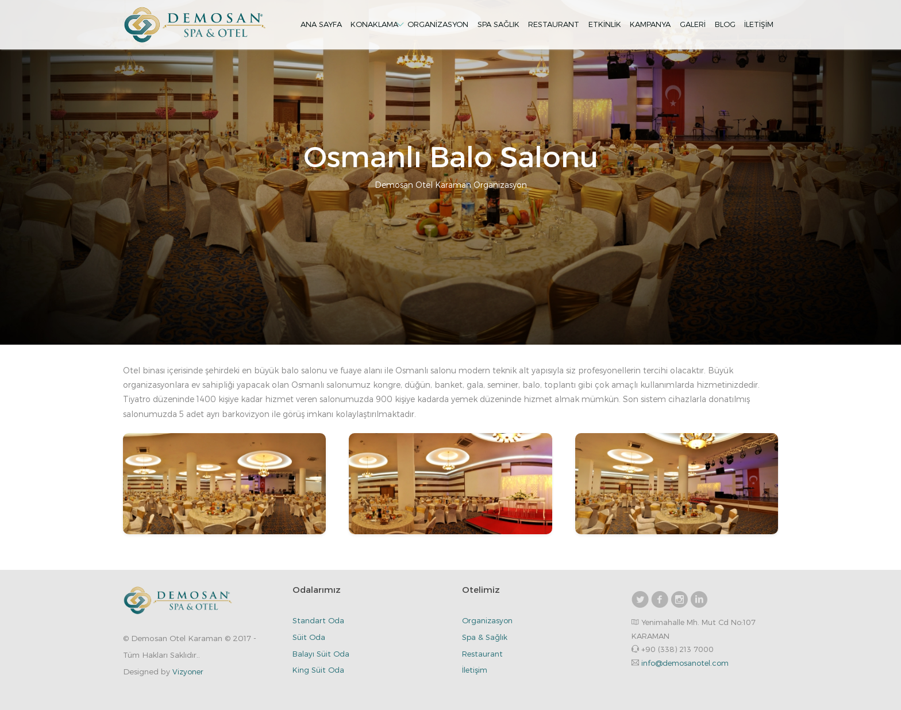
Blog (725, 24)
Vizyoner (187, 671)
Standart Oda (318, 620)
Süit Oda (308, 637)
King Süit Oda (318, 669)
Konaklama (374, 24)
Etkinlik (604, 24)
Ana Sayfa (321, 24)
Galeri (693, 24)
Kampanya (650, 24)
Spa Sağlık (498, 24)
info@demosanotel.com (685, 662)
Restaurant (553, 24)
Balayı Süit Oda (320, 653)
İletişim (758, 24)
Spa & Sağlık (484, 637)
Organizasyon (437, 24)
